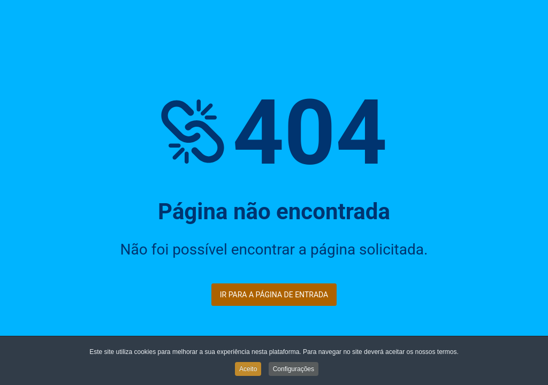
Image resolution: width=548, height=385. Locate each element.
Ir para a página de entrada (274, 294)
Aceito (248, 369)
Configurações (293, 369)
